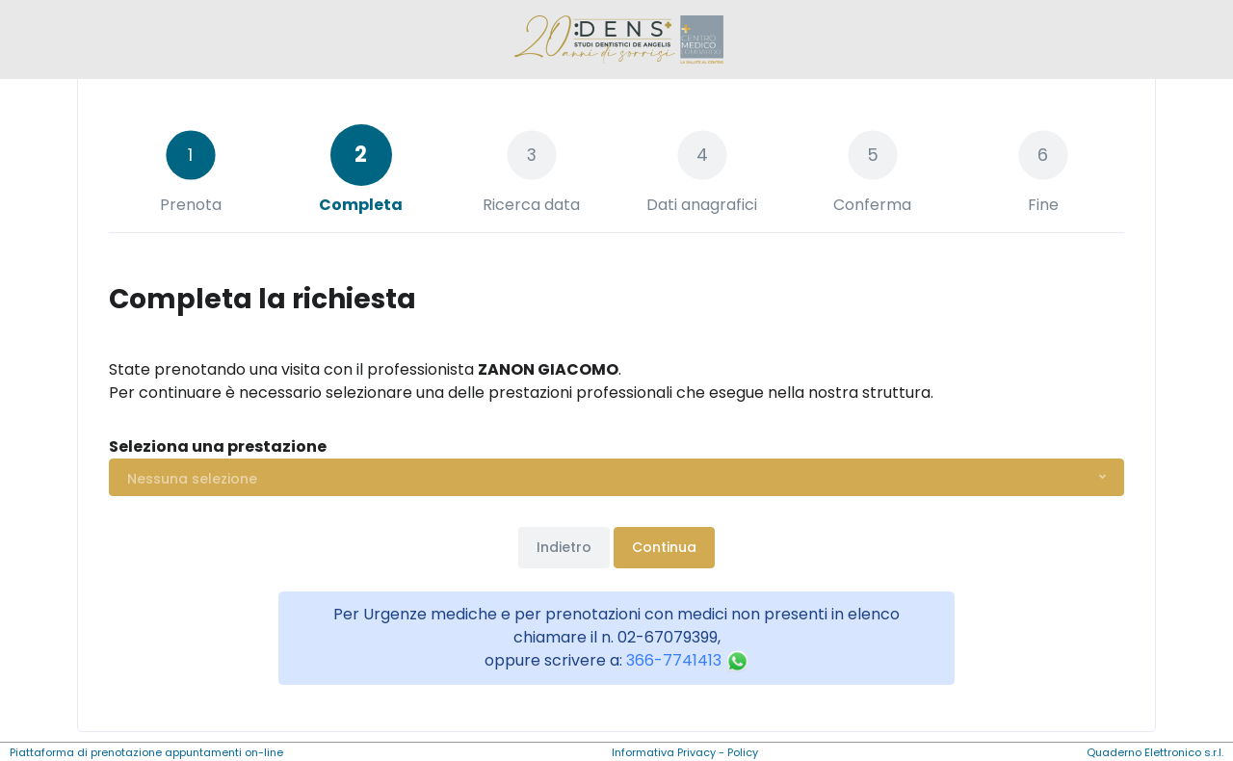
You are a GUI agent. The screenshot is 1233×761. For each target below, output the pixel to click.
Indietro (564, 547)
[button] (616, 477)
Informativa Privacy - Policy (685, 752)
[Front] (616, 39)
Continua (664, 547)
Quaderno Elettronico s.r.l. (1155, 752)
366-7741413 (687, 660)
